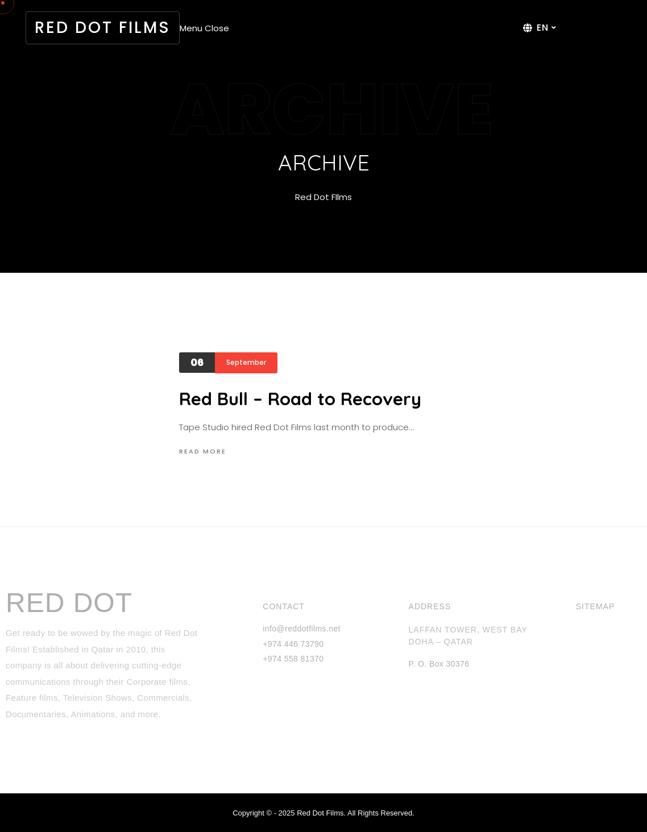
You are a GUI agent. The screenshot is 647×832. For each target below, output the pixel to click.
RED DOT (69, 603)
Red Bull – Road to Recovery (300, 399)
